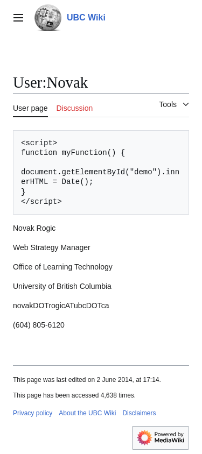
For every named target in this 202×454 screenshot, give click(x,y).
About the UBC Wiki (87, 413)
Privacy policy (32, 413)
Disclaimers (139, 413)
